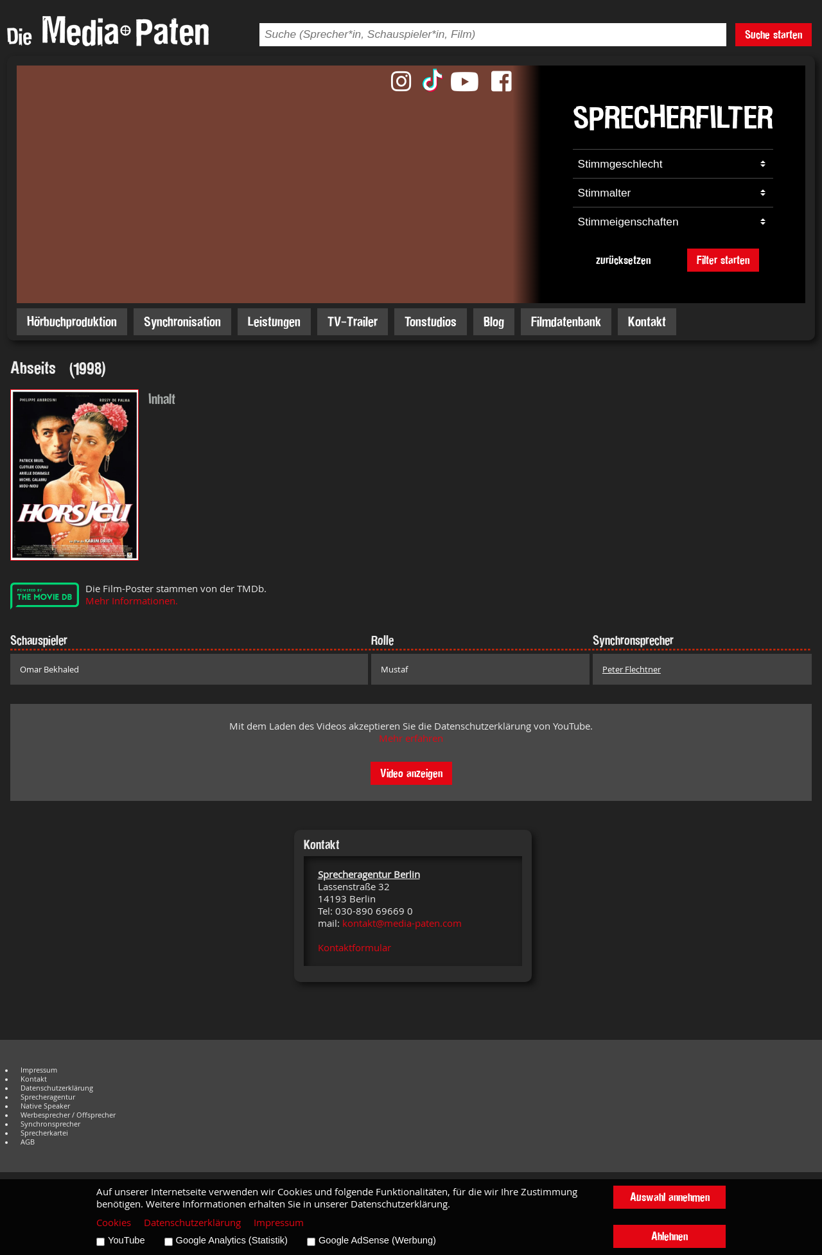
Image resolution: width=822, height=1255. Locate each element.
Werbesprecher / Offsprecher (68, 1114)
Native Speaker (45, 1105)
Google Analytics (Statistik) (232, 1240)
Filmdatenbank (566, 321)
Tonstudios (431, 321)
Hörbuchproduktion (72, 321)
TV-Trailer (353, 321)
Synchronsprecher (50, 1123)
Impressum (39, 1070)
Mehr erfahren (411, 738)
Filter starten (723, 260)
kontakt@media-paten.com (402, 923)
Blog (494, 321)
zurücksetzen (623, 260)
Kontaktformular (354, 948)
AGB (28, 1141)
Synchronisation (182, 321)
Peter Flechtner (631, 669)
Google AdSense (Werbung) (377, 1240)
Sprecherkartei (44, 1132)
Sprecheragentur (48, 1097)
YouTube (126, 1240)
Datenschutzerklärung (57, 1088)
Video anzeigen (411, 773)
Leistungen (274, 321)
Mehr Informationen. (131, 601)
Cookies (113, 1222)
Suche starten (773, 34)
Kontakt (647, 321)
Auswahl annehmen (670, 1197)
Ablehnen (669, 1236)
